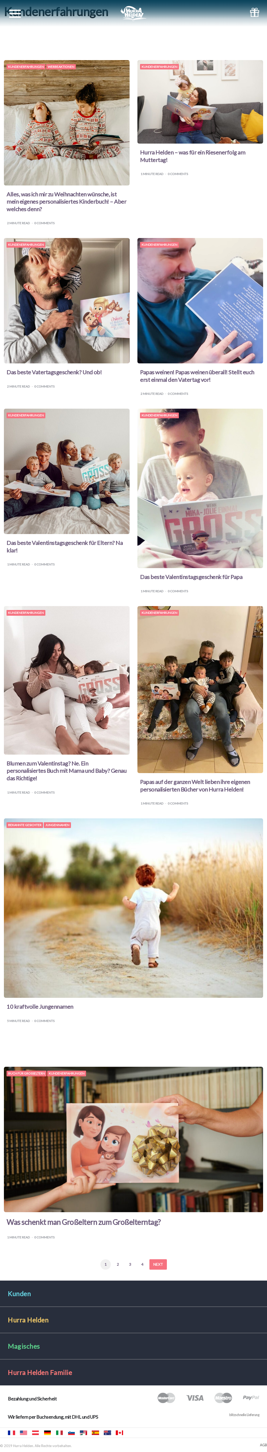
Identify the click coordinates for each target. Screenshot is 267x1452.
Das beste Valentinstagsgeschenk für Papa (191, 576)
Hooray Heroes (23, 1432)
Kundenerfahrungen (26, 67)
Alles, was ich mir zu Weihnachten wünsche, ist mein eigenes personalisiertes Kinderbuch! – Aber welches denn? (66, 202)
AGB (263, 1445)
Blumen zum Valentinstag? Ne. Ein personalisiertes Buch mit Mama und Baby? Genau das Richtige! (66, 771)
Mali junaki (71, 1432)
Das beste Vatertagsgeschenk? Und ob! (54, 372)
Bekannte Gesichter (24, 825)
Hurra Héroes (83, 1432)
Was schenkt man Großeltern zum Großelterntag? (84, 1222)
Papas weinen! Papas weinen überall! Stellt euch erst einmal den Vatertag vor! (197, 376)
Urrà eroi (59, 1432)
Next (158, 1264)
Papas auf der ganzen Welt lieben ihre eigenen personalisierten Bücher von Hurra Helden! (195, 785)
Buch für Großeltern (26, 1073)
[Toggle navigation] (15, 13)
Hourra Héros (11, 1432)
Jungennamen (57, 825)
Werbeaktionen (61, 67)
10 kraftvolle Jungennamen (40, 1006)
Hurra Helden (35, 1432)
